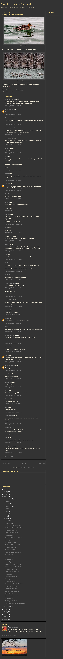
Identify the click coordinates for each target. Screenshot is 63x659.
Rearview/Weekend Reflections (14, 584)
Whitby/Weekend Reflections (13, 564)
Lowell (7, 183)
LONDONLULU (9, 300)
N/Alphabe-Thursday (11, 549)
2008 (5, 619)
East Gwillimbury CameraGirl (17, 4)
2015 (5, 492)
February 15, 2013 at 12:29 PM (13, 314)
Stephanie (8, 382)
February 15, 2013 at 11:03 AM (13, 210)
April (6, 518)
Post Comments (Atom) (27, 467)
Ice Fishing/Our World (11, 576)
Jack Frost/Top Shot (10, 581)
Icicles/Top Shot (9, 562)
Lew (6, 254)
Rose (6, 227)
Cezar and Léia (9, 415)
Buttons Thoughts (10, 99)
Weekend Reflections (12, 92)
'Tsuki (6, 263)
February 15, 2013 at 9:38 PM (13, 387)
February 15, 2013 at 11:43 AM (13, 288)
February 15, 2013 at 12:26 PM (13, 306)
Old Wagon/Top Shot (11, 601)
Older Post (41, 463)
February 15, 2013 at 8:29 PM (13, 370)
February (8, 523)
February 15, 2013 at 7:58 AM (13, 134)
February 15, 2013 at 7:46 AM (13, 124)
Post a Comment (8, 456)
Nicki (6, 390)
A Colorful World (10, 365)
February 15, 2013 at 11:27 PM (13, 412)
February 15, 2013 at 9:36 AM (13, 190)
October (7, 503)
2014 (5, 494)
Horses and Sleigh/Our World (13, 537)
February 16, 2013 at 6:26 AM (13, 434)
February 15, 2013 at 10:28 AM (13, 198)
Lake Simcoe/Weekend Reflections (15, 603)
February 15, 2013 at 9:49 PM (13, 395)
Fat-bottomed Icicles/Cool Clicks (14, 527)
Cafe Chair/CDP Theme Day (13, 525)
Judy (6, 437)
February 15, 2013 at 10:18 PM (13, 403)
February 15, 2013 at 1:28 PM (13, 323)
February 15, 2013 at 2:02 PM (13, 343)
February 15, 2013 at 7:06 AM (13, 114)
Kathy (6, 326)
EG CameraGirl (13, 627)
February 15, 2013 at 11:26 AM (13, 259)
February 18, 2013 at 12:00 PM (13, 452)
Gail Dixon (8, 118)
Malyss (7, 214)
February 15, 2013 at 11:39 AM (13, 279)
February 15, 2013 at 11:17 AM (13, 251)
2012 (5, 609)
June (7, 513)
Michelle (7, 374)
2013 (5, 496)
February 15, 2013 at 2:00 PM (13, 331)
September (8, 506)
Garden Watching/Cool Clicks (13, 566)
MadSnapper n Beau (11, 128)
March (7, 521)
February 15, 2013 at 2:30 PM (13, 351)
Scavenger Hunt (9, 540)
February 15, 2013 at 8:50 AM (13, 170)
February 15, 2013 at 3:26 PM (13, 362)
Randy (7, 399)
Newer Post (6, 463)
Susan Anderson (10, 335)
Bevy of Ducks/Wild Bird (12, 591)
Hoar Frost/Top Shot (10, 542)
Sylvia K (7, 244)
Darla (6, 156)
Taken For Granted (10, 283)
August (7, 508)
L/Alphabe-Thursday (11, 588)
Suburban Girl (9, 109)
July (6, 511)
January (7, 606)
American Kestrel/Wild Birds (13, 552)
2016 (5, 489)
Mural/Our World (9, 557)
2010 (5, 614)
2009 (5, 616)
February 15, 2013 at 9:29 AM (13, 180)
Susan (7, 310)
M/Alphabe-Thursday (11, 569)
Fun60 (7, 355)
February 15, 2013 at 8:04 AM (13, 153)
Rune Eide (8, 194)
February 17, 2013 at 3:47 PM (13, 442)
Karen (6, 347)
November (8, 501)
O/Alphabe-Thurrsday (11, 530)
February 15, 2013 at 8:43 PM (13, 378)
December (8, 499)
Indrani (7, 173)
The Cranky (8, 138)
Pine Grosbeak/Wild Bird (12, 571)
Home (24, 463)
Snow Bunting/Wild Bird (11, 532)
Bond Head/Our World (11, 596)
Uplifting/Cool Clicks (10, 547)
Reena (7, 407)
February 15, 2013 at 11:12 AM (13, 241)
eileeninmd (8, 427)
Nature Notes (9, 535)
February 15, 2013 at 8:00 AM (13, 144)
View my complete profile (9, 635)
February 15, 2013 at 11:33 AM (13, 271)
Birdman (7, 148)
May (6, 516)
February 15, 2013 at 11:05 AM (13, 232)
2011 (5, 612)
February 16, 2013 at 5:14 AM (13, 424)
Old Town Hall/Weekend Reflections (15, 545)
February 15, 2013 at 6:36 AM (13, 106)
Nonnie (7, 318)
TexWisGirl (8, 274)
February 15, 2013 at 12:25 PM (13, 296)
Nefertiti (7, 202)
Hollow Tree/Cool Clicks (11, 586)
